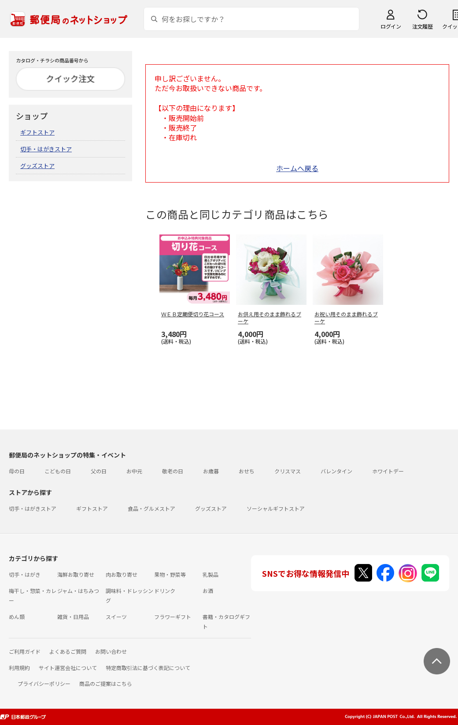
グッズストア (37, 165)
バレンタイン (336, 471)
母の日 (17, 471)
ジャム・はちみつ (78, 590)
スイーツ (116, 616)
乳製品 (210, 574)
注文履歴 (422, 26)
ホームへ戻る (297, 168)
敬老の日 (172, 471)
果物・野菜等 (170, 574)
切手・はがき (25, 574)
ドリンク (164, 590)
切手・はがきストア (46, 149)
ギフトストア (37, 132)
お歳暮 (211, 471)
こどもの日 (57, 471)
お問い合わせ (111, 651)
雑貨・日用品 (73, 616)
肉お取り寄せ (121, 574)
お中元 (134, 471)
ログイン (390, 26)
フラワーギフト (172, 616)
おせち (247, 471)
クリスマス (287, 471)
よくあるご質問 (67, 651)
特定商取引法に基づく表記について (148, 667)
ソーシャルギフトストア (276, 508)
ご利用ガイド (25, 651)
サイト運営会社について (68, 667)
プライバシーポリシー (44, 683)
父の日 (99, 471)
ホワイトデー (388, 471)
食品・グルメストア (151, 508)
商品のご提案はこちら (105, 683)
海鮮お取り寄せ (75, 574)
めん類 (17, 616)
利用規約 (19, 667)
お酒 (208, 590)
